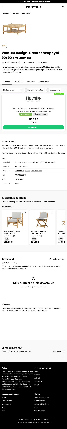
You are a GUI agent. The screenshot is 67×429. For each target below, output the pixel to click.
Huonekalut (26, 13)
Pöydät (27, 171)
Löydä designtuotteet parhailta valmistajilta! (33, 2)
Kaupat (7, 82)
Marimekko (6, 404)
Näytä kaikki (8, 207)
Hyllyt (36, 385)
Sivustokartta (39, 411)
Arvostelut (31, 82)
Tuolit (36, 371)
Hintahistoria (44, 82)
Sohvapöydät (36, 171)
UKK (36, 407)
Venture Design (21, 166)
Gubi (3, 407)
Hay (3, 411)
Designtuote (33, 6)
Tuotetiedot (18, 82)
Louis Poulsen (7, 401)
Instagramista (43, 419)
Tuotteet (15, 13)
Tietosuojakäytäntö (42, 397)
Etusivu (6, 13)
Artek (4, 397)
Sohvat (37, 378)
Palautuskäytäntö (41, 404)
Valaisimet (38, 381)
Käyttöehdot (39, 401)
